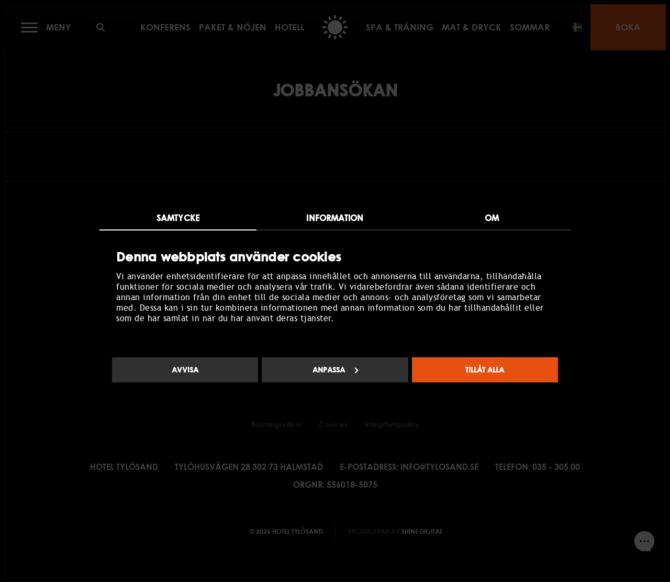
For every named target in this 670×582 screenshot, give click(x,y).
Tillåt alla (484, 369)
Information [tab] (334, 218)
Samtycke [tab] (178, 218)
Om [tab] (492, 218)
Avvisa (185, 369)
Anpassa (335, 369)
